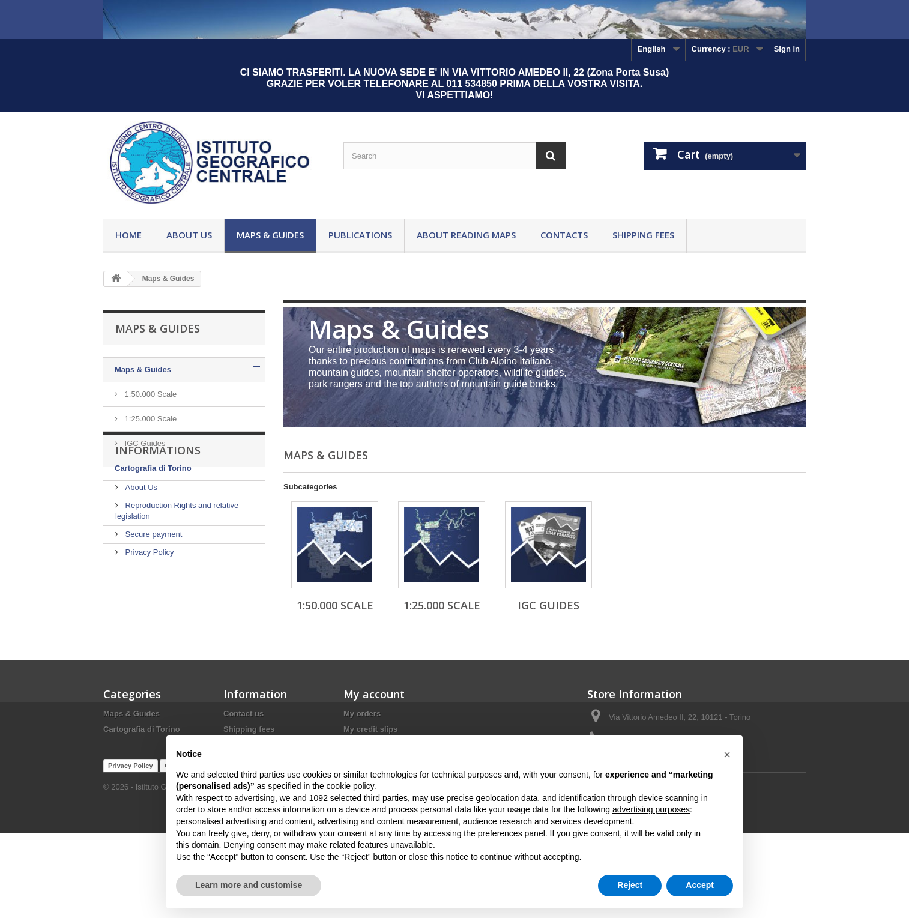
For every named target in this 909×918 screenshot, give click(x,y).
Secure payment (152, 595)
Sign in (787, 48)
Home (128, 235)
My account (374, 705)
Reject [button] (629, 885)
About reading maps (466, 235)
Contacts (564, 235)
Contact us (243, 724)
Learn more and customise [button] (248, 885)
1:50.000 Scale (149, 394)
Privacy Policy (148, 613)
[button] (727, 754)
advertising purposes (651, 809)
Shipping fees (643, 235)
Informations (158, 517)
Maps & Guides (270, 235)
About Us (189, 235)
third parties (386, 798)
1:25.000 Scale (149, 418)
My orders (362, 724)
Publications (360, 235)
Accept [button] (700, 885)
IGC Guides (144, 443)
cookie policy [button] (350, 786)
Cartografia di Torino (153, 468)
